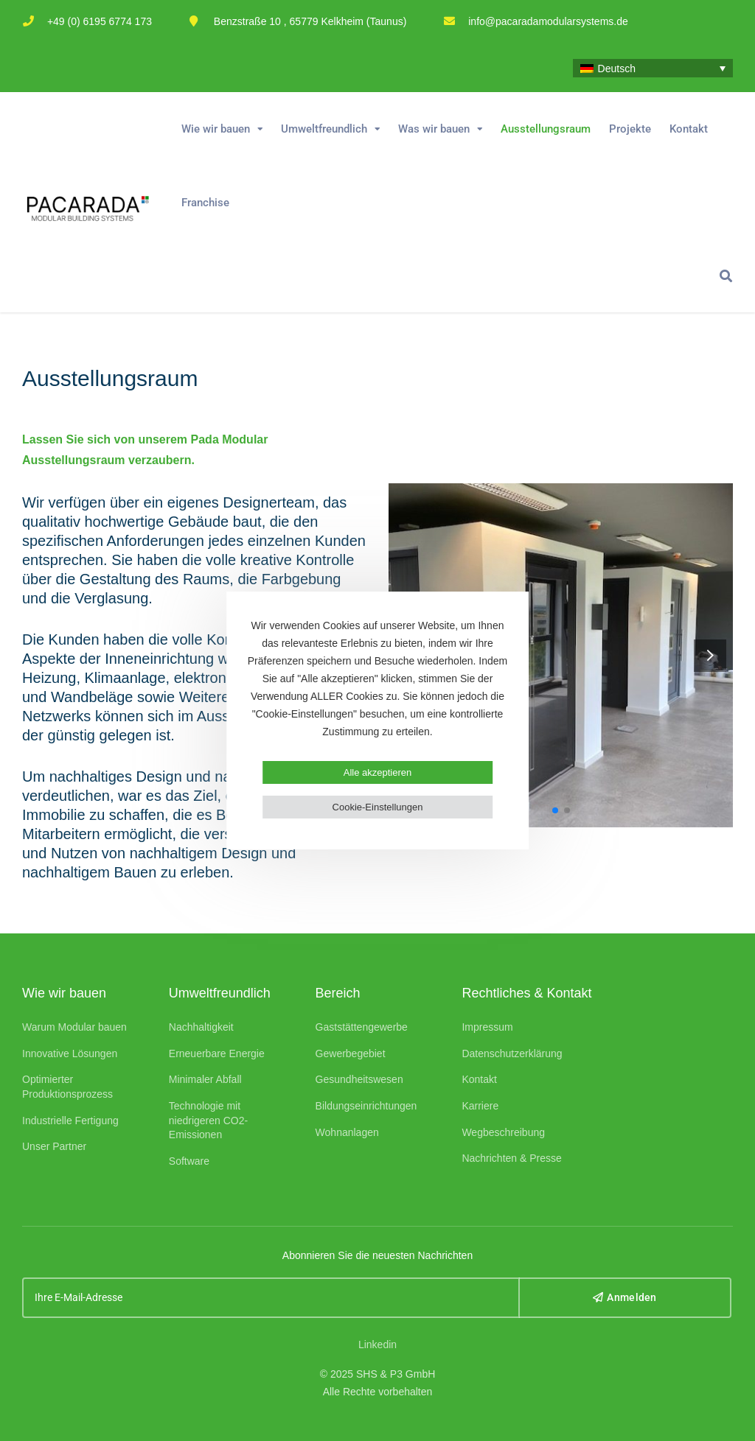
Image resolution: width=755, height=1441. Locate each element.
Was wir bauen (434, 129)
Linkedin (377, 1344)
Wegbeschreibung (503, 1132)
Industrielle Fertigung (70, 1120)
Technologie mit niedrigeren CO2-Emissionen (208, 1120)
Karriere (480, 1106)
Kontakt (688, 129)
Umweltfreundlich (324, 129)
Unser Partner (54, 1146)
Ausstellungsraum (546, 129)
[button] (710, 655)
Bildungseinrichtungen (366, 1106)
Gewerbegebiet (351, 1053)
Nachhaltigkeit (201, 1027)
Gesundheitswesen (359, 1079)
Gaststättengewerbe (362, 1027)
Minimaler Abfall (205, 1079)
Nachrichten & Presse (511, 1158)
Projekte (630, 129)
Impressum (487, 1027)
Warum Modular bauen (74, 1027)
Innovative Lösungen (69, 1053)
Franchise (205, 202)
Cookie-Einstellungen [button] (378, 807)
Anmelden (625, 1297)
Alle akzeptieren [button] (378, 772)
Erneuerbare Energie (217, 1053)
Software (189, 1161)
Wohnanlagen (347, 1132)
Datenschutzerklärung (512, 1053)
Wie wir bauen (215, 129)
